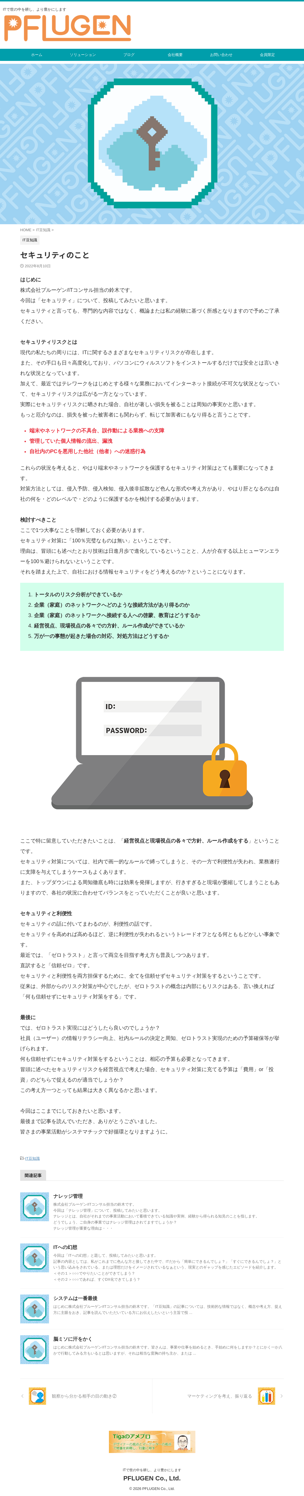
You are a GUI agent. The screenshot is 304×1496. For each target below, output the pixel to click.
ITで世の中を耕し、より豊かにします (152, 1470)
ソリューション (83, 55)
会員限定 (267, 55)
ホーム (36, 55)
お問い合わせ (221, 55)
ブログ (129, 55)
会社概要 (175, 55)
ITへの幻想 (64, 1246)
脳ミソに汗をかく (71, 1338)
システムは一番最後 (74, 1297)
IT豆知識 (32, 1158)
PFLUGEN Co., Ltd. (152, 1478)
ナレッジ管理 (67, 1195)
